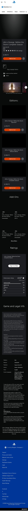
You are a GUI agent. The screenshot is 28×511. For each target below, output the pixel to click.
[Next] (26, 87)
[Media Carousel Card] (12, 87)
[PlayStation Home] (14, 2)
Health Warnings (7, 411)
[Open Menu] (1, 2)
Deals (16, 11)
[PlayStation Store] (7, 7)
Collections (10, 11)
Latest (3, 11)
